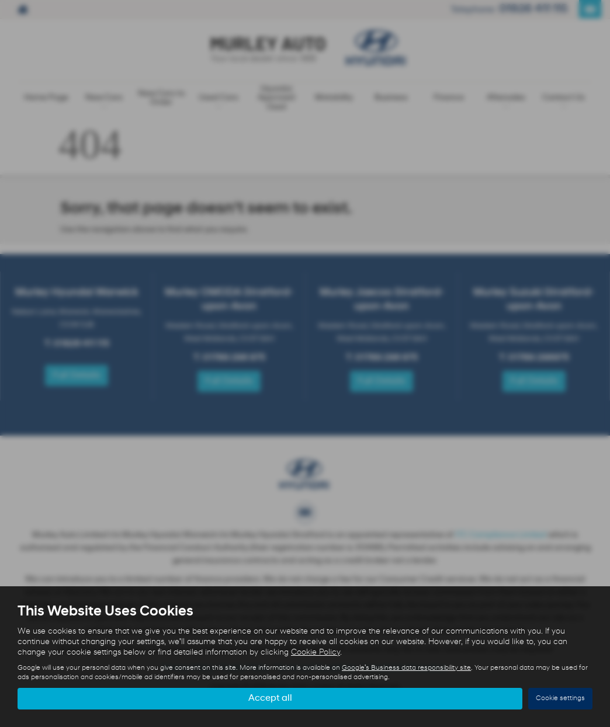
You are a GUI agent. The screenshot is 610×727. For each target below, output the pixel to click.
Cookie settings (560, 698)
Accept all (270, 698)
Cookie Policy (315, 652)
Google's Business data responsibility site (406, 668)
